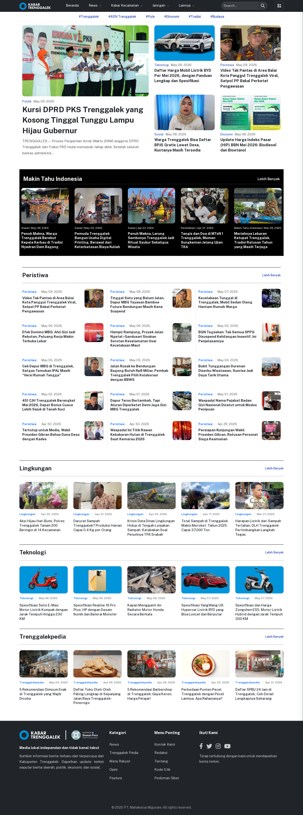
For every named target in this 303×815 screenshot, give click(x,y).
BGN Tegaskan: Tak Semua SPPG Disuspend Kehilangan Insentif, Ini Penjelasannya (227, 336)
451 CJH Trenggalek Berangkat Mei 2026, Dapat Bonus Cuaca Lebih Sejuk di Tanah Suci (48, 404)
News (93, 5)
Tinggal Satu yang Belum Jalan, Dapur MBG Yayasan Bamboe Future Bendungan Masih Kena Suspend (137, 304)
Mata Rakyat (119, 756)
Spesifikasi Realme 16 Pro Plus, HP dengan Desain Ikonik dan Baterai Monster (95, 609)
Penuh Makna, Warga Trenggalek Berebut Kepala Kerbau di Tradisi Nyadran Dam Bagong (42, 240)
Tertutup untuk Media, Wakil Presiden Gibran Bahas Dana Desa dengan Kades (51, 434)
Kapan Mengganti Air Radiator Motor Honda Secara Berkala (151, 609)
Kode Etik (162, 764)
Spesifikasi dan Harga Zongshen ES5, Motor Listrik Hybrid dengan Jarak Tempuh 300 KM (259, 611)
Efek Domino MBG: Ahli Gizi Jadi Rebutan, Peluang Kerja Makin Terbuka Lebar (48, 336)
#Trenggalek (89, 16)
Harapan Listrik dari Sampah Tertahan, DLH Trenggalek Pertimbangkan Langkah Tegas (258, 527)
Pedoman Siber (166, 773)
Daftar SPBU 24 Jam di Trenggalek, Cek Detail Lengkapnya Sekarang (254, 693)
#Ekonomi (171, 16)
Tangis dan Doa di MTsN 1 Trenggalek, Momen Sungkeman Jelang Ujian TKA (202, 240)
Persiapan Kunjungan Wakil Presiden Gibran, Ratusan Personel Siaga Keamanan (228, 434)
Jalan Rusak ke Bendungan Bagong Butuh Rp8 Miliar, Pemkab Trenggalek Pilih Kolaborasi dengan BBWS (139, 372)
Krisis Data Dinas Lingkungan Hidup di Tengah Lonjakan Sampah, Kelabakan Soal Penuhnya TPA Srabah (151, 527)
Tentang (161, 756)
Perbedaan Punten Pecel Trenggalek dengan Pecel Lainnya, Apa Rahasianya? (202, 693)
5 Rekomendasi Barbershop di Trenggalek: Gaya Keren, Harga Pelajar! (149, 693)
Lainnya (185, 5)
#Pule (150, 16)
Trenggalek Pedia (123, 748)
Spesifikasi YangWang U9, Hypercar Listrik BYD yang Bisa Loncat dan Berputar (202, 609)
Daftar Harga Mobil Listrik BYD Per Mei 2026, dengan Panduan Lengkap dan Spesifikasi (183, 75)
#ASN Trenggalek (122, 16)
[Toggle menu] (279, 5)
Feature (115, 773)
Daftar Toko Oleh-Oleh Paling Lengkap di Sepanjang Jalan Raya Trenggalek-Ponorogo (97, 693)
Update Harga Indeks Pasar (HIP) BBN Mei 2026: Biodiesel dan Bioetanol (248, 145)
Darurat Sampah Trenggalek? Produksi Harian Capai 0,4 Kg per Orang (97, 525)
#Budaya (217, 16)
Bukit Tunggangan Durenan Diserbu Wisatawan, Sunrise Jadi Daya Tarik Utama (225, 370)
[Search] (262, 5)
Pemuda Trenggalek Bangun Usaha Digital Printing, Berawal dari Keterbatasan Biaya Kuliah (97, 240)
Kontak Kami (164, 739)
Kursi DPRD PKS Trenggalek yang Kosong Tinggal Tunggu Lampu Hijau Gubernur (82, 120)
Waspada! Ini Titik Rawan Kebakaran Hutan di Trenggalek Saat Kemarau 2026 (137, 434)
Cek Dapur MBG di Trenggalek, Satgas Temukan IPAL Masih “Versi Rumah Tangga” (48, 370)
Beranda (72, 5)
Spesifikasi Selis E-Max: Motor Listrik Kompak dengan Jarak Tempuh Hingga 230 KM (43, 611)
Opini (113, 764)
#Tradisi (195, 16)
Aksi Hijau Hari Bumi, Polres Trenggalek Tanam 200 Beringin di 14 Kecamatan (41, 525)
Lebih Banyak (269, 179)
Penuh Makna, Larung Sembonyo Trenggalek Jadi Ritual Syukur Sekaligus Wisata (151, 240)
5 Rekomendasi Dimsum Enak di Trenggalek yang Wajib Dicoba (43, 693)
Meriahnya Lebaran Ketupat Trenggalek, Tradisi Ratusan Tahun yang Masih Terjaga (253, 240)
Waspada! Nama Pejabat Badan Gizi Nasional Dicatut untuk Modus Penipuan (227, 404)
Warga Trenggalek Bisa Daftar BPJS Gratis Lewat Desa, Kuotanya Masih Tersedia (182, 145)
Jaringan (159, 5)
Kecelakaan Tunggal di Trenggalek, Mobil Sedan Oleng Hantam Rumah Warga (225, 302)
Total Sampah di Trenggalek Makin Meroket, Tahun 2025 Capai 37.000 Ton (204, 525)
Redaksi (160, 748)
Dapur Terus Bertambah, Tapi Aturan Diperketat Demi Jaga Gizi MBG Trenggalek (138, 404)
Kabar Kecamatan (125, 5)
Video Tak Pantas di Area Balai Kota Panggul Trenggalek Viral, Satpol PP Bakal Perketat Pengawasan (49, 304)
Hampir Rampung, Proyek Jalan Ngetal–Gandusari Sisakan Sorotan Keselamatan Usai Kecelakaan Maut (136, 338)
